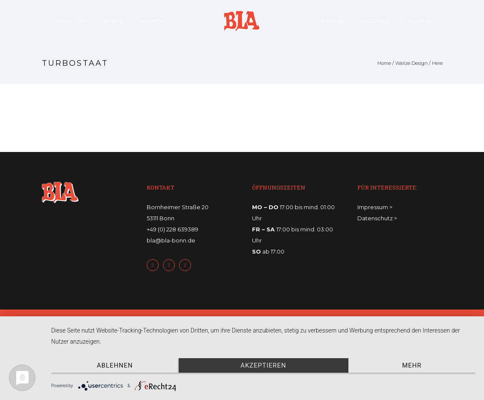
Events (152, 21)
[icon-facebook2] (155, 265)
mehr (412, 365)
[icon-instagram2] (187, 265)
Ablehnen (115, 365)
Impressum (372, 207)
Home (384, 63)
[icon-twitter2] (171, 265)
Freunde (376, 21)
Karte (114, 21)
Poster (333, 21)
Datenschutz (375, 218)
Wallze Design (411, 63)
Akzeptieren (263, 365)
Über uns (72, 21)
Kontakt (422, 21)
